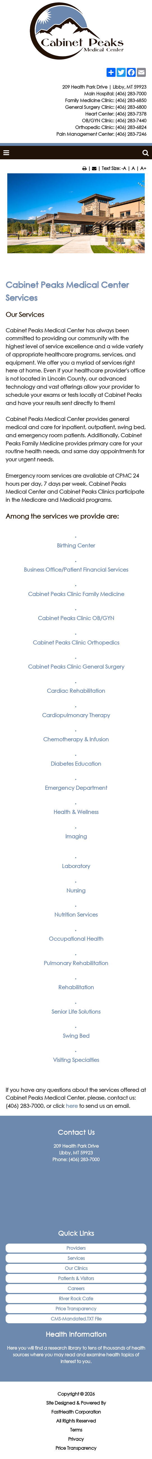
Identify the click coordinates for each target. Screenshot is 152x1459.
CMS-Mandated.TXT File (76, 1319)
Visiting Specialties (76, 1060)
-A (123, 168)
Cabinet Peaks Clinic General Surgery (76, 666)
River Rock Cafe (76, 1298)
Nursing (76, 890)
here (72, 1106)
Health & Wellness (76, 812)
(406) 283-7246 (130, 134)
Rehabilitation (76, 987)
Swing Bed (76, 1035)
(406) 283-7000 (130, 93)
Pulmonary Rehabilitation (76, 963)
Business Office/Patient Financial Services (76, 569)
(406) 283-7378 (130, 114)
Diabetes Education (76, 763)
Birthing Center (76, 545)
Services (76, 1258)
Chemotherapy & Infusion (76, 739)
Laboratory (76, 866)
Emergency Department (76, 787)
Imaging (76, 836)
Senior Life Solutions (76, 1011)
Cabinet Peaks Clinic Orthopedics (76, 642)
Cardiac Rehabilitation (76, 690)
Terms (76, 1430)
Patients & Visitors (76, 1278)
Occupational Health (76, 938)
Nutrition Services (76, 914)
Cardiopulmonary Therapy (76, 715)
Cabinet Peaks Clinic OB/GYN (76, 618)
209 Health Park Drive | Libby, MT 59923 (104, 87)
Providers (76, 1248)
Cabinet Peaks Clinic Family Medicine (76, 594)
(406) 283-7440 (130, 120)
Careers (76, 1288)
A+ (143, 168)
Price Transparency (76, 1308)
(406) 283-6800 (130, 107)
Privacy (76, 1439)
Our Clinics (76, 1268)
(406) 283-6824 (130, 127)
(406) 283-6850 (130, 100)
